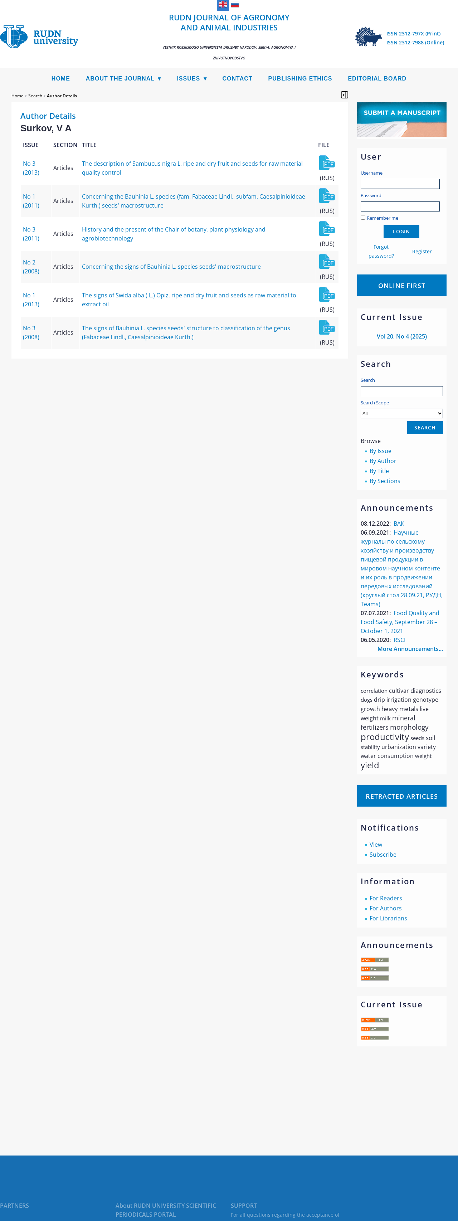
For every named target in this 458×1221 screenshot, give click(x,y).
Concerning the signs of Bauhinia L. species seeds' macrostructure (171, 267)
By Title (379, 471)
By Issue (380, 451)
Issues (188, 79)
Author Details (62, 96)
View (376, 844)
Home (61, 79)
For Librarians (388, 918)
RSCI (399, 640)
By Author (383, 461)
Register (422, 251)
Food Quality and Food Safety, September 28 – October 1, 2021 (400, 622)
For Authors (386, 908)
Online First (401, 285)
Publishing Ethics (300, 79)
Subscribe (383, 854)
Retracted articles (402, 796)
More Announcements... (410, 649)
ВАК (399, 523)
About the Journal (120, 79)
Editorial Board (377, 79)
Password (371, 195)
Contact (238, 79)
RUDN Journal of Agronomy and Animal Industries (229, 36)
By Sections (385, 481)
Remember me (382, 218)
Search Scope (402, 408)
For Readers (386, 898)
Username (372, 173)
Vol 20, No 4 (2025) (402, 336)
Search (368, 380)
